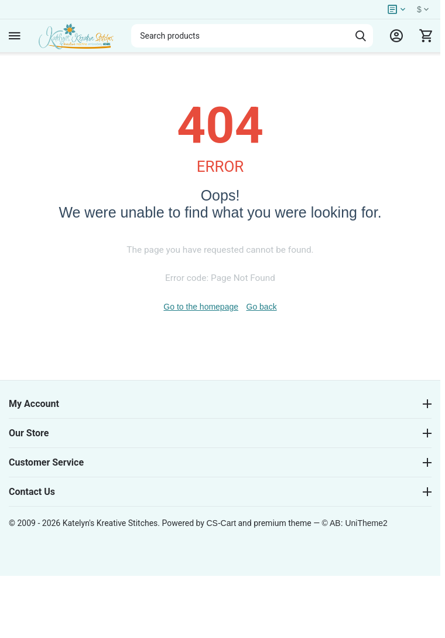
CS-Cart (221, 523)
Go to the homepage (200, 306)
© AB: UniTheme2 (355, 523)
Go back (262, 306)
